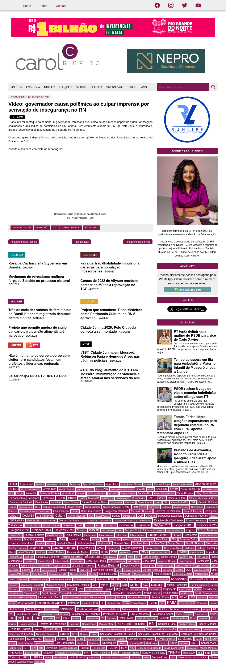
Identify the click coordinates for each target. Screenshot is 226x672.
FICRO (95, 539)
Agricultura (112, 484)
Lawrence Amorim (103, 569)
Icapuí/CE (124, 552)
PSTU (76, 618)
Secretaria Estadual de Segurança (158, 634)
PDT (193, 597)
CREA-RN (48, 516)
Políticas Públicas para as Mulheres (179, 609)
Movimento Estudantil (32, 585)
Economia (126, 525)
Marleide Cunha (108, 573)
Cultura (60, 515)
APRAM (174, 489)
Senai (71, 639)
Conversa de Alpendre (167, 511)
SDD (74, 634)
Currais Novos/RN (77, 515)
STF (26, 647)
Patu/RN (121, 597)
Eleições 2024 (41, 530)
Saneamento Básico (92, 629)
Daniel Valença (102, 516)
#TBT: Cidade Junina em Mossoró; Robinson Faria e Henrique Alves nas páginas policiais (110, 356)
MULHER (49, 87)
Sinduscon (151, 643)
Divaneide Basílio (51, 525)
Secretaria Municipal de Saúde (199, 634)
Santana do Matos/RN (114, 629)
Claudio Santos (92, 507)
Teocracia (191, 648)
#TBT (86, 344)
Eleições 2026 (64, 530)
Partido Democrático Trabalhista (94, 593)
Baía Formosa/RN (96, 493)
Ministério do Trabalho (84, 579)
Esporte (190, 530)
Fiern (104, 539)
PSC (20, 618)
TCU (132, 648)
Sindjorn (122, 643)
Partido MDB (170, 593)
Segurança (91, 228)
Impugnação (15, 557)
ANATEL (89, 489)
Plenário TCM (114, 603)
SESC (199, 639)
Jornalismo (203, 561)
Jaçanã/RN (30, 561)
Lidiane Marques (132, 570)
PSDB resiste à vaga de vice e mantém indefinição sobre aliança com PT (195, 393)
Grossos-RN (113, 548)
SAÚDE (132, 87)
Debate (116, 515)
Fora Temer (162, 539)
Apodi (150, 489)
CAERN (152, 498)
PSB (11, 618)
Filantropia (115, 539)
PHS (95, 603)
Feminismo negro (33, 539)
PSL (58, 618)
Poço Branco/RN (187, 603)
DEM (140, 515)
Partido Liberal (152, 593)
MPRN (104, 584)
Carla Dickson (71, 502)
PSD (28, 618)
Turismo (13, 657)
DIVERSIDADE (115, 87)
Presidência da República (85, 614)
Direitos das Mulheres (168, 520)
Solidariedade (209, 643)
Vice (173, 657)
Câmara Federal (177, 498)
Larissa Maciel (48, 570)
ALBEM (147, 484)
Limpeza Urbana (151, 570)
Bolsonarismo (17, 498)
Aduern (63, 484)
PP (215, 609)
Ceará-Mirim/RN (179, 502)
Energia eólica (132, 530)
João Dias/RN (134, 561)
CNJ (157, 507)
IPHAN (122, 557)
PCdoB (183, 597)
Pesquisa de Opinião (51, 602)
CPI (39, 515)
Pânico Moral (185, 589)
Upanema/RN (92, 657)
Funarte (40, 543)
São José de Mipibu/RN (189, 629)
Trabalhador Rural (129, 652)
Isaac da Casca (151, 557)
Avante (81, 493)
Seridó (80, 639)
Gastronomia (104, 543)
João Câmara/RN (117, 561)
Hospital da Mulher (78, 552)
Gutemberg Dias (172, 548)
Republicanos (89, 624)
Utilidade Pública (111, 657)
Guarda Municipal (132, 548)
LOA (188, 569)
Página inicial (81, 241)
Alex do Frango (162, 484)
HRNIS (95, 552)
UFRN (48, 657)
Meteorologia (201, 574)
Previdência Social (162, 614)
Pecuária (202, 597)
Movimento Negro (55, 585)
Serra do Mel (92, 639)
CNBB (143, 507)
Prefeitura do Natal (26, 614)
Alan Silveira (135, 484)
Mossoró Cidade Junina (203, 579)
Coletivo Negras (181, 507)
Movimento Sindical (78, 584)
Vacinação (136, 657)
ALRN (13, 489)
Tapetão (84, 647)
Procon (188, 614)
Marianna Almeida (78, 574)
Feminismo (15, 539)
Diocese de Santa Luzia (72, 520)
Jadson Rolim (45, 561)
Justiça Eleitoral (108, 565)
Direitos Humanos (196, 520)
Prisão (179, 614)
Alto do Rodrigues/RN (30, 489)
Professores (201, 614)
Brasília (82, 498)
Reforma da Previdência (52, 624)
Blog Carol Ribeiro (206, 493)
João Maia (149, 561)
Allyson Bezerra (206, 484)
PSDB (37, 618)
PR (11, 614)
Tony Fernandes (101, 652)
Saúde (64, 634)
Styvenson (52, 647)
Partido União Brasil (49, 597)
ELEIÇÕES (65, 87)
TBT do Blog (98, 648)
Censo (12, 507)
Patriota (110, 597)
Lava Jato (85, 570)
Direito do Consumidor (99, 520)
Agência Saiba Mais (93, 484)
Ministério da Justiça (39, 579)
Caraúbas (56, 502)
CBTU (157, 502)
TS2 (200, 652)
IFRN (173, 552)
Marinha (92, 574)
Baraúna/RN (144, 493)
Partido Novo (186, 593)
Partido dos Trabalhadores (126, 593)
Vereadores (160, 657)
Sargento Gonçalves (46, 634)
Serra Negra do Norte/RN (113, 639)
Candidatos (41, 502)
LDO (119, 570)
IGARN (183, 552)
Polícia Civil (16, 609)
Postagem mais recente (24, 241)
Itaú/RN (183, 557)
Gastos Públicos (86, 543)
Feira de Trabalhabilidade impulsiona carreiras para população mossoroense (109, 267)
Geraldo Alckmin (194, 543)
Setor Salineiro (25, 643)
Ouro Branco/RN (138, 589)
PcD (174, 597)
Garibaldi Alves (65, 543)
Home (27, 6)
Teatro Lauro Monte (174, 648)
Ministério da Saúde (61, 579)
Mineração (22, 579)
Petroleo (86, 603)
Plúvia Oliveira (138, 603)
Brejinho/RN (107, 498)
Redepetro (203, 618)
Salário (37, 629)
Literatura (168, 570)
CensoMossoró (25, 507)
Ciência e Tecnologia (53, 507)
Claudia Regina (74, 507)
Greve (100, 548)
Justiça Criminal (61, 565)
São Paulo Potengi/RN (21, 634)
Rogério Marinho (207, 624)
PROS (213, 614)
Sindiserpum (109, 643)
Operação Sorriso (94, 589)
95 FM (13, 484)
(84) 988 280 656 (188, 289)
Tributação (189, 652)
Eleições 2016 (162, 525)
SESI (207, 639)
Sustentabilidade (68, 648)
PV (102, 618)
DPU (98, 525)
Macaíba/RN (15, 574)
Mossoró (42, 228)
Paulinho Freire (160, 597)
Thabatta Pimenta (207, 648)
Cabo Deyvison (122, 498)
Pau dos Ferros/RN (138, 597)
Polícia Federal (34, 609)
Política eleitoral (109, 609)
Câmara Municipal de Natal (203, 498)
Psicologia (48, 618)
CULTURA (96, 87)
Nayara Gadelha (199, 585)
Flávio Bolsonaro (131, 539)
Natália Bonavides (177, 584)
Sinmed (163, 643)
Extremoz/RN (15, 535)
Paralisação (210, 589)
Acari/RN (40, 484)
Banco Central (128, 493)
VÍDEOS (16, 345)
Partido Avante (49, 593)
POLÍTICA (16, 87)
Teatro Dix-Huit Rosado (149, 648)
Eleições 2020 (207, 525)
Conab (75, 511)
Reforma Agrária (27, 624)
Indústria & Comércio (48, 556)
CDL (166, 502)
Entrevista (147, 530)
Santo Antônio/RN (135, 629)
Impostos (211, 552)
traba (115, 653)
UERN (25, 657)
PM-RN (153, 603)
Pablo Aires (154, 589)
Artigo (19, 493)
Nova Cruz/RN (51, 589)
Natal (145, 585)
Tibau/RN (48, 652)
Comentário (197, 507)
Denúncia (150, 515)
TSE (207, 652)
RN (54, 228)
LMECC (179, 570)
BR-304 (61, 498)
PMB (162, 603)
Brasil (72, 498)
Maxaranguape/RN (142, 574)
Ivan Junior (202, 557)
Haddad (201, 548)
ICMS (134, 552)
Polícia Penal (52, 609)
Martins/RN (125, 574)
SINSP (173, 643)
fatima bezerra (137, 535)
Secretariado (16, 638)
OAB (80, 589)
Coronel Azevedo (193, 511)
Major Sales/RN (39, 574)
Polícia (213, 603)
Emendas (81, 530)
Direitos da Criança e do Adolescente (132, 520)
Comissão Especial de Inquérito (35, 511)
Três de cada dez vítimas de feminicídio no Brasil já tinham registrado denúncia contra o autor (40, 314)
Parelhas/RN (15, 593)
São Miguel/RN (210, 629)
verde (146, 657)
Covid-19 (28, 515)
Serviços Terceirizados (141, 638)
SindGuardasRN (64, 643)
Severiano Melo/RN (44, 643)
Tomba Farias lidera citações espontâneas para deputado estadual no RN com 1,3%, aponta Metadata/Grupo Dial (187, 425)
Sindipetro (94, 643)
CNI (150, 507)
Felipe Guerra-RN (208, 535)
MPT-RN (116, 585)
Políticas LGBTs (148, 609)
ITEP (191, 557)
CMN (135, 507)
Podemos (202, 603)
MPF (95, 584)
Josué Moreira (28, 565)
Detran (213, 516)
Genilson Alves (140, 543)
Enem (119, 530)
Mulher (134, 584)
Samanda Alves (52, 629)
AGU (123, 484)
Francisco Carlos (188, 539)
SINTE (194, 643)
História (41, 552)
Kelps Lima (148, 565)
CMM (126, 506)
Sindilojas (81, 643)
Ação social (26, 484)
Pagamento (169, 589)
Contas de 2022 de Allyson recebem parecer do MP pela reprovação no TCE (109, 284)
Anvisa (130, 489)
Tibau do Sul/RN (32, 653)
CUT (91, 516)
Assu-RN (31, 493)
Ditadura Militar (33, 525)
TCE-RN (112, 647)
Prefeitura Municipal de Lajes (54, 614)
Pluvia (126, 603)
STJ (34, 648)
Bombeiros (48, 498)
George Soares (175, 543)
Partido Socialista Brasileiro (22, 597)
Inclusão (29, 557)
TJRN (87, 652)
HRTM (104, 552)
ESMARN (159, 530)
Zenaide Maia (25, 661)
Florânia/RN (147, 539)
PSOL (66, 618)
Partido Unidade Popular (75, 597)
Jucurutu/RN (44, 566)
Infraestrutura (93, 556)
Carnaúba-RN (116, 502)
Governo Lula (86, 548)
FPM (174, 539)
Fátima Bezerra (158, 535)
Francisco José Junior (21, 543)
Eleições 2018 (183, 525)
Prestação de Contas (115, 614)
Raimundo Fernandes (146, 618)
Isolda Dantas (169, 556)
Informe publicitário (71, 557)
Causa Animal (145, 502)
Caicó (162, 498)
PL (102, 603)
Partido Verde (96, 597)
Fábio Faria (90, 535)
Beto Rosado (185, 493)
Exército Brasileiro (207, 530)
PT (83, 618)
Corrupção (211, 511)
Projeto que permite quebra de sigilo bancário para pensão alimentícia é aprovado (37, 331)
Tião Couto (15, 652)
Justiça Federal (130, 565)
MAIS (144, 87)
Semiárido (49, 639)
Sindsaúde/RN (136, 643)
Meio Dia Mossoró (183, 574)
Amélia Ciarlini (66, 489)
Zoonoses (39, 662)
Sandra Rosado (72, 629)
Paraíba (197, 589)
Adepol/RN (51, 484)
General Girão (122, 543)
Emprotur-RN (108, 530)
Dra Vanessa (110, 525)
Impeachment (196, 552)
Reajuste (164, 618)
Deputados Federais (196, 515)
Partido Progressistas (206, 593)
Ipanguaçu (110, 557)
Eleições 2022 (19, 530)
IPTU (130, 557)
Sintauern (184, 643)
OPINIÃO (81, 87)
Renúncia (74, 624)
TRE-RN (174, 652)
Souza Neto (15, 648)
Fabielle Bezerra (54, 535)
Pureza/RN (93, 618)
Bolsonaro (33, 498)
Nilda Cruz (25, 589)
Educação (143, 525)
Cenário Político (207, 502)
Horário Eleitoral (56, 552)
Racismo (111, 618)
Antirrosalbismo (118, 489)
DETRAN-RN (16, 520)
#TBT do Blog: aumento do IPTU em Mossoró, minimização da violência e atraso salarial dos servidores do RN (109, 374)
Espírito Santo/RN (175, 530)
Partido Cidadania (68, 593)
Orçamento (122, 589)
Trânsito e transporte (153, 652)
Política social (129, 609)
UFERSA (37, 657)
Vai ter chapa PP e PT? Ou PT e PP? (37, 376)
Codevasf (166, 507)
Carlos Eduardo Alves (94, 502)
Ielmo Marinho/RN (159, 552)
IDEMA (144, 552)
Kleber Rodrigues (165, 566)
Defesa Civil (129, 515)
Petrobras (73, 603)
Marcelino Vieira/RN (58, 574)
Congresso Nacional (115, 511)
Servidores (185, 638)
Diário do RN (33, 521)
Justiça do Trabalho (83, 565)
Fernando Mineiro (79, 539)
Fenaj (62, 539)
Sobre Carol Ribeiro (187, 151)
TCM (124, 647)
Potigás (206, 609)
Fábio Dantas (73, 535)
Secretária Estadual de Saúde (117, 634)
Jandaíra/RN (77, 561)
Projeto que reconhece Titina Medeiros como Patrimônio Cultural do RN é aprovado (111, 314)
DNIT (79, 525)
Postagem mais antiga (137, 241)
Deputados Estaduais (170, 515)
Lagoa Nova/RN (201, 566)
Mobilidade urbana (139, 579)
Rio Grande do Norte (131, 623)
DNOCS (89, 525)
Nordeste (37, 589)
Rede (193, 618)
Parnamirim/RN (31, 593)
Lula (214, 569)
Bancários (113, 493)
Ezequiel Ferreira (34, 535)
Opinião (108, 589)
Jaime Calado (62, 561)
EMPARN (94, 530)
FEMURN (50, 539)
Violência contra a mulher (192, 657)
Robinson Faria (71, 228)
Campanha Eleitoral (20, 502)
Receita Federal (179, 618)
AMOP (80, 489)
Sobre (43, 6)
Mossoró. (13, 585)
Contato (61, 6)
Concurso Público (91, 511)
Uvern (125, 657)
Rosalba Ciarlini (20, 629)
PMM (171, 602)
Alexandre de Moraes (182, 484)
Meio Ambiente (162, 573)
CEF (193, 502)
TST (215, 653)
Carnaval (129, 502)
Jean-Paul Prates (96, 561)
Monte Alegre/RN (160, 579)
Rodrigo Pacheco (186, 624)
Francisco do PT (209, 539)
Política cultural (87, 609)
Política (67, 609)
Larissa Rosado (67, 569)
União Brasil (76, 657)
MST (124, 585)
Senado (61, 638)
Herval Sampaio (26, 552)
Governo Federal (64, 548)
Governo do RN (22, 228)
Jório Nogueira (186, 561)
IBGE (114, 552)
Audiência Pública (49, 493)
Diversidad (68, 525)
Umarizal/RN (60, 657)
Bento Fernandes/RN (164, 493)
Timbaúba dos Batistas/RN (68, 653)
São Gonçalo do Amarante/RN (161, 629)
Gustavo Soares (153, 548)
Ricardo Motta (106, 624)
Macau (27, 574)
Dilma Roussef (48, 520)
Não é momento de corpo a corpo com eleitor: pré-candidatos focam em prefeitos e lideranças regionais (39, 359)
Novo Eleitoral (68, 589)
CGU (37, 507)
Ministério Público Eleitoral (111, 579)
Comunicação (60, 511)
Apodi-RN (161, 489)
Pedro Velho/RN (26, 603)
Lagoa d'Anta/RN (183, 566)
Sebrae (84, 634)
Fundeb (50, 543)
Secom (94, 634)
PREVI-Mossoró (139, 614)
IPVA (138, 557)
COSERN (14, 515)
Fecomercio (190, 535)
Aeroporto (75, 484)
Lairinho (26, 570)
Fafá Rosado (106, 535)
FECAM (177, 535)
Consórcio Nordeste (141, 511)
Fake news (121, 535)
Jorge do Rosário (167, 561)
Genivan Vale (158, 543)
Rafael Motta (126, 618)
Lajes (36, 570)
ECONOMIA (33, 87)
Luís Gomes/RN (201, 570)
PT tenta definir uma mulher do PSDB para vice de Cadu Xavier (195, 335)
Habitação (189, 548)
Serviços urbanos (166, 639)
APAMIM (140, 489)
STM (41, 648)
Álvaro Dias (49, 489)
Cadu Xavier (138, 498)
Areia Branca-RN (190, 489)
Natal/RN (157, 584)
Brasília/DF (93, 498)
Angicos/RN (102, 489)
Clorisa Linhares (111, 507)
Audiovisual (68, 493)
